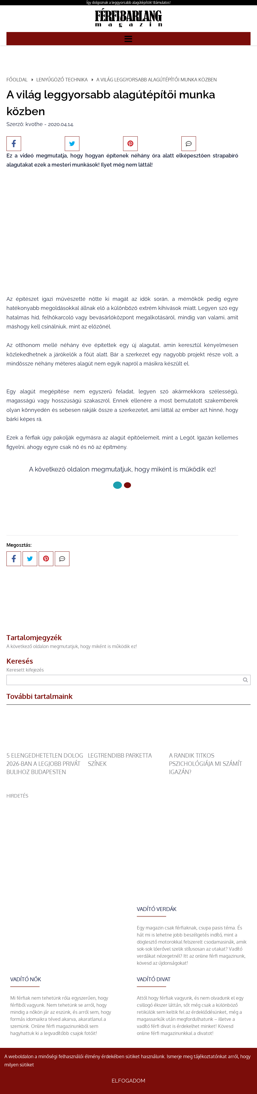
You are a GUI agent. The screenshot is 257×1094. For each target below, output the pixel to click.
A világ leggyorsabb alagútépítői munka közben (156, 80)
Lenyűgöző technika (62, 80)
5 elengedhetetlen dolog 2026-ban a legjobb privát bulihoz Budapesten (44, 763)
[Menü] (128, 38)
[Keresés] (245, 680)
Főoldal (17, 80)
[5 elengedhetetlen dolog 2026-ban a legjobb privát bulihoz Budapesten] (47, 748)
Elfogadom (128, 1081)
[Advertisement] (128, 840)
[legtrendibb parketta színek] (128, 748)
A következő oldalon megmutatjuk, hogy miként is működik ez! (71, 646)
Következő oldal (122, 505)
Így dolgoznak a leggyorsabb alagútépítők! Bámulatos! (128, 2)
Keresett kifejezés (25, 670)
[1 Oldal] (127, 485)
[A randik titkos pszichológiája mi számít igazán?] (210, 748)
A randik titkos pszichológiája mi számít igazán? (205, 763)
